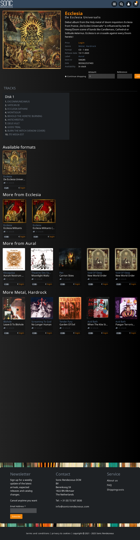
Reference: (122, 72)
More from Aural (19, 243)
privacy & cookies (61, 533)
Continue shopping (75, 76)
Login (82, 42)
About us (112, 480)
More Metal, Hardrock (25, 292)
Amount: (92, 72)
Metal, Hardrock (87, 46)
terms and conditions (37, 533)
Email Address (18, 506)
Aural (81, 56)
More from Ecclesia (22, 194)
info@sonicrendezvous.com (72, 506)
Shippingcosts (115, 489)
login (22, 187)
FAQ (109, 485)
